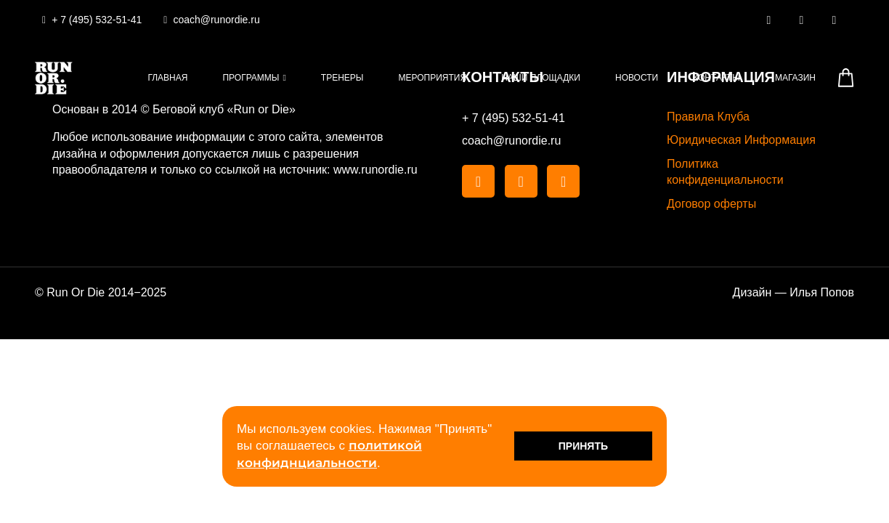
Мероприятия (433, 78)
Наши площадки (540, 78)
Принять (583, 446)
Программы (250, 78)
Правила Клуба (708, 116)
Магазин (795, 78)
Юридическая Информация (741, 140)
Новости (636, 78)
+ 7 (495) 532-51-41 (513, 118)
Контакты (716, 78)
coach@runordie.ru (511, 140)
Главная (167, 78)
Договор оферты (711, 204)
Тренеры (342, 78)
